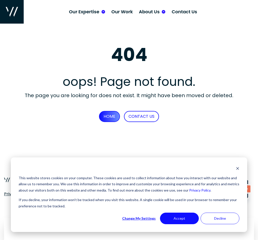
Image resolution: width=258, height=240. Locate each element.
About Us (149, 12)
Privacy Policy (199, 190)
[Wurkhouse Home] (12, 12)
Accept (179, 218)
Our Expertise (84, 12)
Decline (220, 218)
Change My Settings (139, 218)
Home (109, 116)
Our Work (122, 12)
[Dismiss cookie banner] (237, 168)
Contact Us (184, 12)
